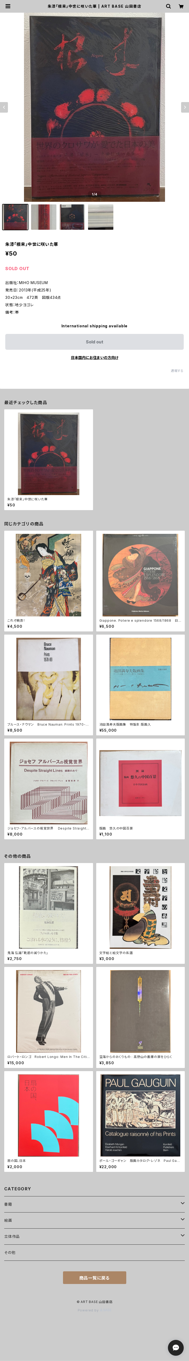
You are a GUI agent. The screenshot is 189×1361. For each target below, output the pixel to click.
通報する (177, 371)
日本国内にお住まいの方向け (94, 357)
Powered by (95, 1310)
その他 (9, 1252)
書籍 (8, 1204)
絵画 (8, 1220)
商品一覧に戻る (94, 1278)
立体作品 (12, 1236)
